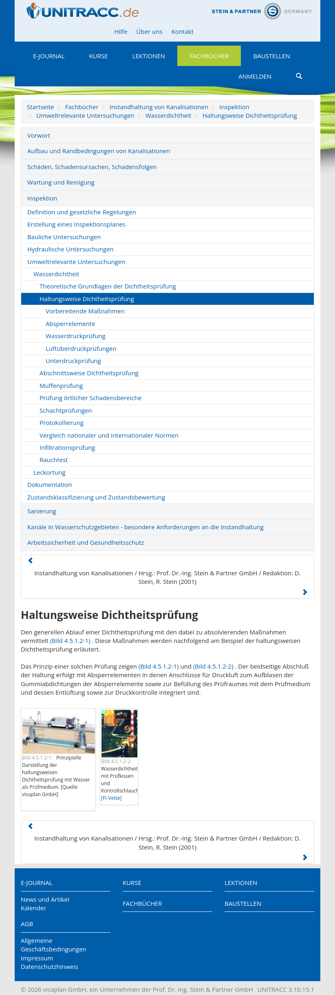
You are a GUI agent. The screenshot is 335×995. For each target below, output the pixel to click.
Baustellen (271, 56)
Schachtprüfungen (66, 410)
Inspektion (234, 107)
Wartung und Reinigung (61, 182)
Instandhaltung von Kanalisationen (159, 107)
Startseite (40, 107)
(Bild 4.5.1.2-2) (213, 666)
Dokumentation (49, 484)
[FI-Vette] (111, 798)
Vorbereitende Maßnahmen (85, 311)
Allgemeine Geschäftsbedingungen (53, 944)
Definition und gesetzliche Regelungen (81, 212)
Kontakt (183, 31)
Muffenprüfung (61, 385)
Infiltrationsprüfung (67, 447)
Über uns (150, 31)
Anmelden (254, 76)
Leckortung (49, 472)
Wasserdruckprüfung (76, 336)
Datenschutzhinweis (49, 966)
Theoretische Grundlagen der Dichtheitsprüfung (108, 286)
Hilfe (120, 31)
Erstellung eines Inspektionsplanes (76, 224)
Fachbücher (209, 56)
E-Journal (49, 56)
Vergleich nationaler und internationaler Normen (109, 435)
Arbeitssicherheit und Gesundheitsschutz (85, 542)
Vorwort (38, 135)
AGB (27, 924)
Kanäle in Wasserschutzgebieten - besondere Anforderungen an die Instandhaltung (145, 527)
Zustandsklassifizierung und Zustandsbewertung (96, 497)
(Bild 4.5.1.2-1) (70, 640)
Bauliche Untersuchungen (64, 237)
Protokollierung (62, 422)
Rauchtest (54, 460)
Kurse (98, 56)
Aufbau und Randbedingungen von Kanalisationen (98, 151)
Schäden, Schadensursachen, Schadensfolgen (92, 167)
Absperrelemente (70, 323)
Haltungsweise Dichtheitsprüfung (250, 115)
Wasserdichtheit (168, 115)
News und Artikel (45, 899)
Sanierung (41, 511)
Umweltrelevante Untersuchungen (85, 115)
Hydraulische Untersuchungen (70, 249)
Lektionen (148, 56)
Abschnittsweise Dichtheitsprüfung (89, 373)
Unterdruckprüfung (73, 361)
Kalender (33, 908)
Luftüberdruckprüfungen (81, 348)
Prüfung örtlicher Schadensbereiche (90, 398)
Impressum (37, 958)
